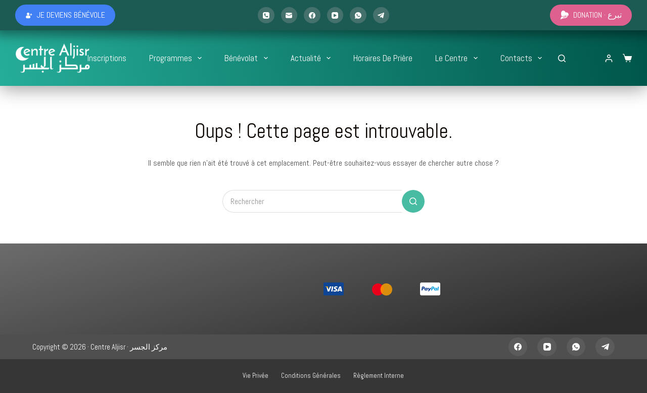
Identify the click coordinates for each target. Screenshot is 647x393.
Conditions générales (311, 376)
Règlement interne (378, 376)
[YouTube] (335, 15)
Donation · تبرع (591, 15)
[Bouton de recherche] (413, 201)
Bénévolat (247, 58)
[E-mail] (289, 15)
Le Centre (458, 58)
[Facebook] (312, 15)
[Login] (609, 58)
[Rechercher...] (562, 58)
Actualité (313, 58)
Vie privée (255, 376)
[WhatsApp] (358, 15)
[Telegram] (381, 15)
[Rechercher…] (312, 201)
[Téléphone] (266, 15)
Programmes (177, 58)
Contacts (523, 58)
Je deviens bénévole (65, 15)
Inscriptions (106, 58)
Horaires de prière (382, 58)
